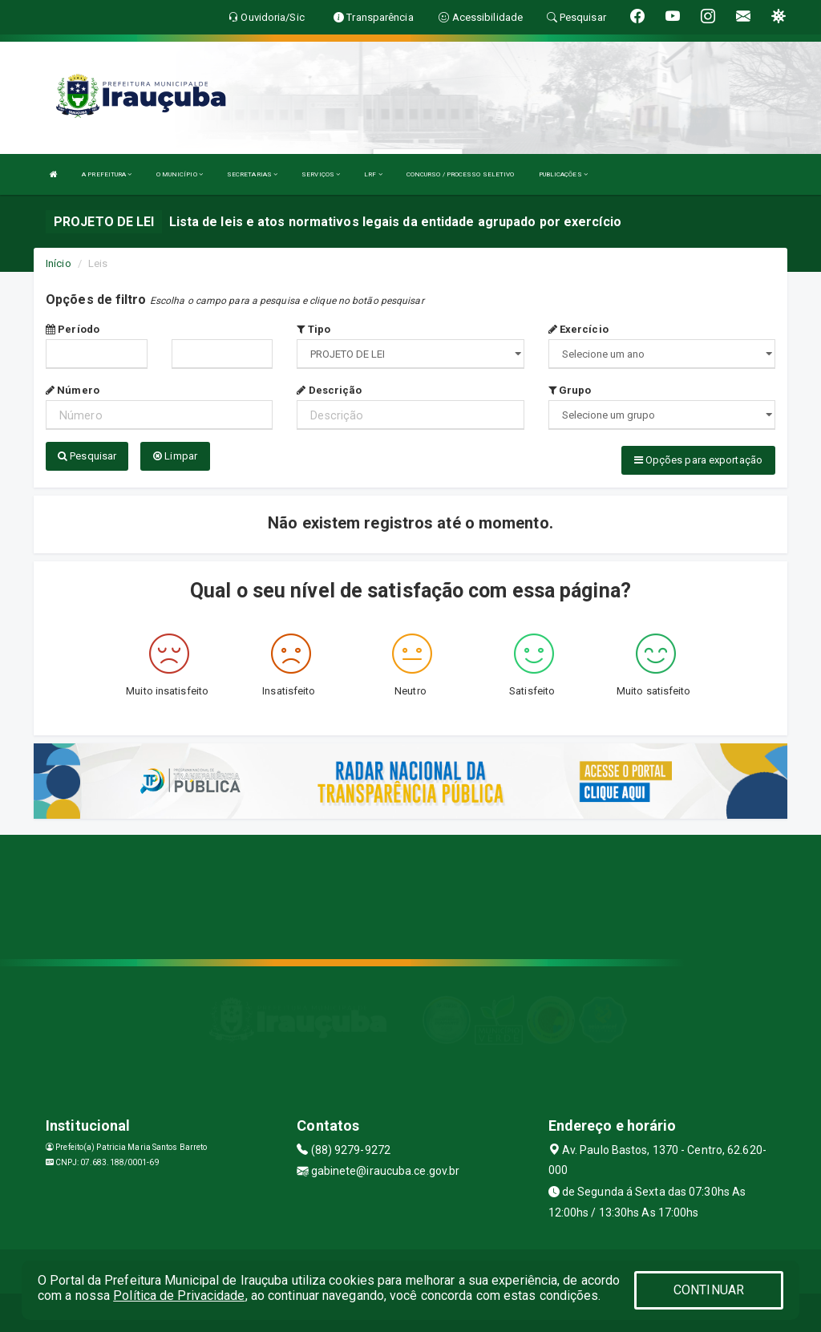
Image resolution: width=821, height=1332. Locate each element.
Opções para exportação (698, 460)
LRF (373, 174)
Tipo (313, 329)
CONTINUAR (708, 1290)
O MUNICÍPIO (179, 174)
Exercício (578, 329)
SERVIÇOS (320, 174)
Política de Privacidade (179, 1295)
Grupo (570, 390)
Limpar (175, 456)
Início (58, 263)
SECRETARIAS (252, 174)
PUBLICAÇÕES (563, 174)
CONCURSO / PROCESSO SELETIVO (460, 174)
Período (72, 329)
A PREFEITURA (106, 174)
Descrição (329, 390)
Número (72, 390)
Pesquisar (87, 456)
